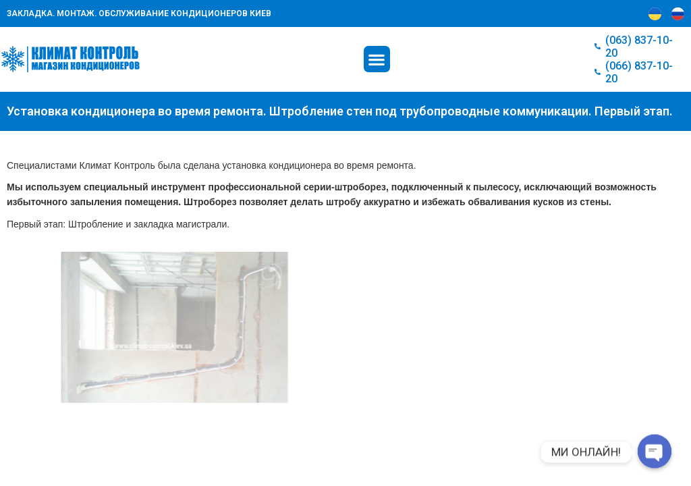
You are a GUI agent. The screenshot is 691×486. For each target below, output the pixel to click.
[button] (376, 59)
